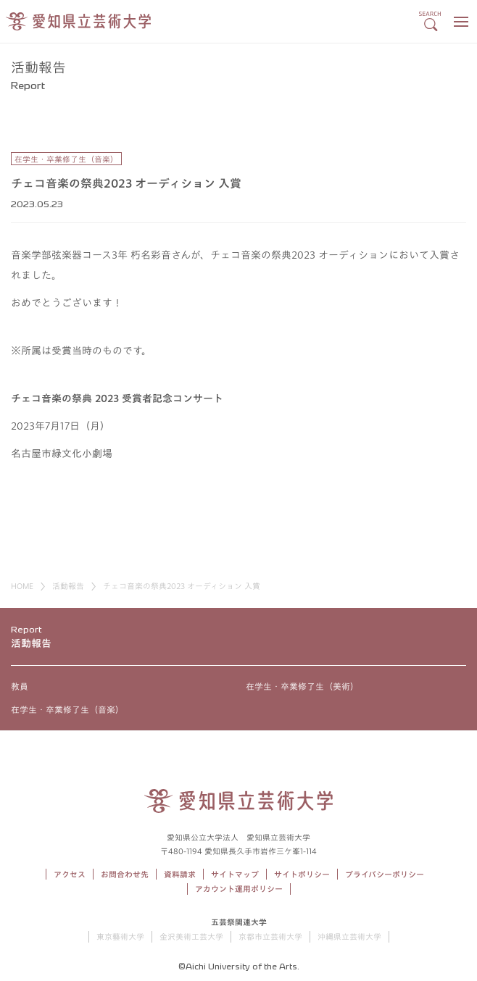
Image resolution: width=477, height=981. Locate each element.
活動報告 (68, 586)
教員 (19, 686)
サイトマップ (235, 874)
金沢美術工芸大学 (191, 936)
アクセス (70, 874)
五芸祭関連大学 (239, 922)
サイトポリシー (302, 874)
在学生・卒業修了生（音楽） (67, 709)
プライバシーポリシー (384, 874)
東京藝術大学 (120, 936)
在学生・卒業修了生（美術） (302, 686)
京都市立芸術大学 (270, 936)
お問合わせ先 (125, 874)
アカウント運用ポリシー (239, 889)
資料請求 (180, 874)
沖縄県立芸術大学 (349, 936)
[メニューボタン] (460, 21)
